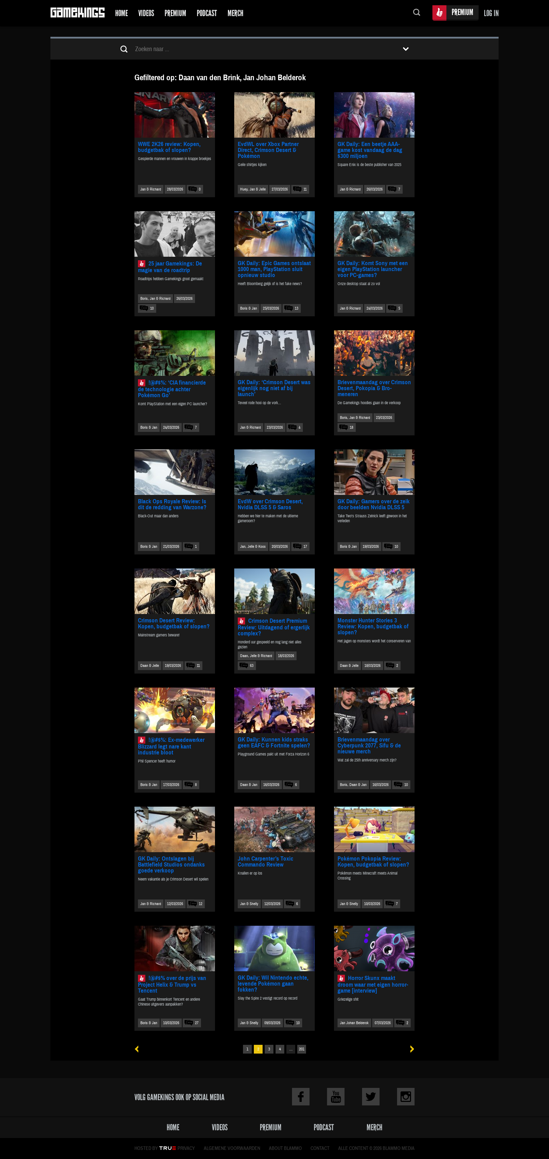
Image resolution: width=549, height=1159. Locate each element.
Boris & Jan (248, 308)
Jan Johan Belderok (354, 1023)
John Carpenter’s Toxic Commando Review (265, 861)
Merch (235, 13)
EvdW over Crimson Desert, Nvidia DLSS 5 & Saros (270, 504)
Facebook (301, 1096)
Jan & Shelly (249, 903)
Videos (146, 13)
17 (305, 546)
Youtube (336, 1096)
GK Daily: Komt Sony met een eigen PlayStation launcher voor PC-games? (373, 269)
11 (305, 189)
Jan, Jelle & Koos (253, 546)
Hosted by (146, 1148)
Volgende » (409, 1049)
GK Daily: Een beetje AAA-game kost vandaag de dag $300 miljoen (370, 150)
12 (200, 903)
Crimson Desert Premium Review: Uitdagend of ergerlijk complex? (274, 627)
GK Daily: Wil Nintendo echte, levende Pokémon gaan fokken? (273, 983)
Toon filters (406, 49)
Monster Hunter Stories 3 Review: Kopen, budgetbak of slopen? (373, 626)
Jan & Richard (150, 189)
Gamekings (77, 13)
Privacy (186, 1148)
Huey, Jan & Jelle (253, 189)
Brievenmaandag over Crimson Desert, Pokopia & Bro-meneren (374, 388)
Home (121, 13)
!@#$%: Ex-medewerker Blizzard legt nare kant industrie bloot (171, 746)
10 (152, 308)
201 (301, 1049)
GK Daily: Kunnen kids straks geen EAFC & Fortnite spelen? (274, 742)
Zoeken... (416, 13)
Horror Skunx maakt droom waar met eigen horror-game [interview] (373, 984)
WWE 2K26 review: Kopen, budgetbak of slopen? (169, 147)
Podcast (207, 13)
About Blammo (285, 1148)
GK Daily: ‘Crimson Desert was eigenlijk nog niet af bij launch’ (274, 388)
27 (197, 1023)
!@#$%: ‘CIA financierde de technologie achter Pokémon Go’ (172, 389)
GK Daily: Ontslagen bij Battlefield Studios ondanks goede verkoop (171, 864)
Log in (491, 13)
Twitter (371, 1096)
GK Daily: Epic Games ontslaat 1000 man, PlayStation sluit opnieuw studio (274, 269)
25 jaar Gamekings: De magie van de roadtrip (170, 267)
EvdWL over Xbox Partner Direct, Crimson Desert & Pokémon (268, 150)
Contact (320, 1148)
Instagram (406, 1096)
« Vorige (139, 1049)
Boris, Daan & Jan (353, 784)
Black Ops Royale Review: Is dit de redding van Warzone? (172, 504)
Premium (175, 13)
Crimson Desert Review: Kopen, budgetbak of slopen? (174, 623)
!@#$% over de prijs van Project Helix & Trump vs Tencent (172, 984)
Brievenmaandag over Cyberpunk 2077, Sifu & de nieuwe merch (369, 745)
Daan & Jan (248, 784)
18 (351, 427)
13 (296, 308)
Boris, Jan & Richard (155, 298)
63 (251, 665)
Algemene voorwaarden (232, 1148)
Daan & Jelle (149, 665)
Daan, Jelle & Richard (256, 655)
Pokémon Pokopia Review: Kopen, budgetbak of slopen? (373, 861)
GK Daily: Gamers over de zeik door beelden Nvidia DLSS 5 (374, 504)
